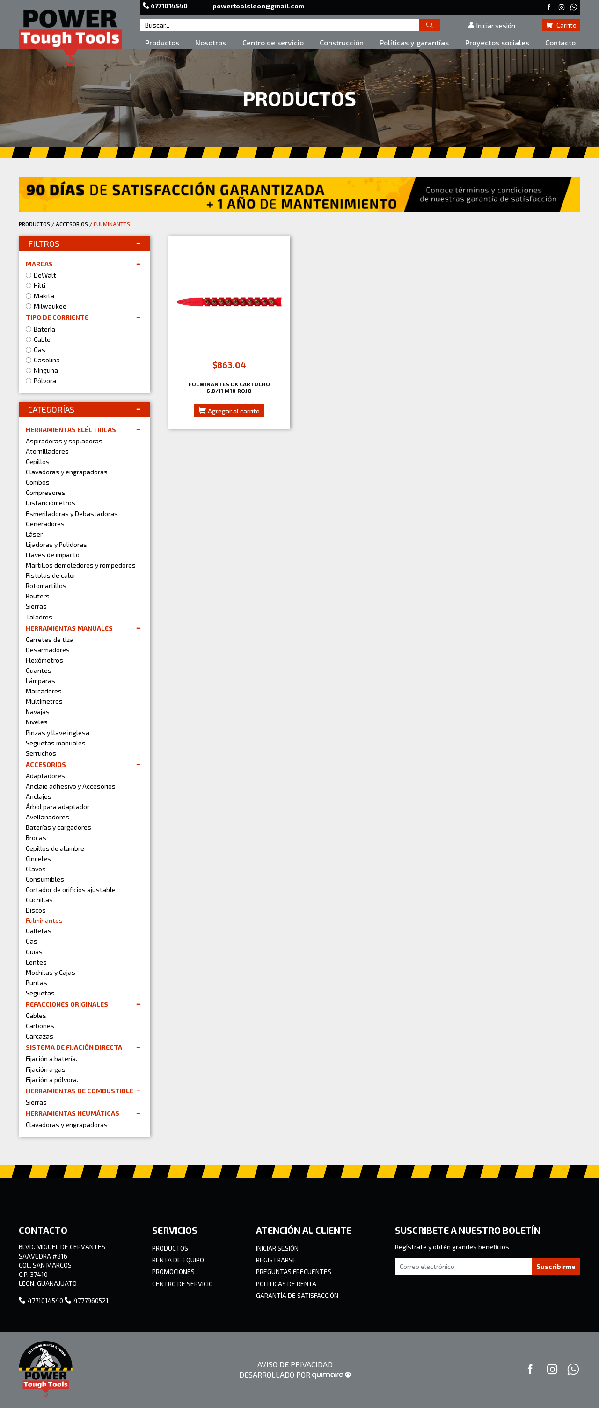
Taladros (39, 617)
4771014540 (166, 6)
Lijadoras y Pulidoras (56, 544)
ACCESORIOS (72, 224)
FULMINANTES (112, 224)
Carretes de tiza (49, 639)
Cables (36, 1015)
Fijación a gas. (46, 1069)
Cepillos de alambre (55, 848)
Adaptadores (45, 776)
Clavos (36, 869)
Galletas (38, 931)
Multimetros (44, 701)
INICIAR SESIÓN (277, 1248)
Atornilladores (47, 451)
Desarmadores (48, 650)
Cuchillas (39, 900)
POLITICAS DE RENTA (286, 1284)
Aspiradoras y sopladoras (64, 441)
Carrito (561, 25)
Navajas (38, 711)
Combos (38, 482)
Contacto (560, 42)
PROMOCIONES (173, 1271)
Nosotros (210, 42)
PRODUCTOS (34, 224)
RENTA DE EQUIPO (178, 1260)
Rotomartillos (46, 586)
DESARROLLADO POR (295, 1374)
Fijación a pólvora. (52, 1080)
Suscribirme (556, 1266)
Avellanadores (47, 817)
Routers (38, 596)
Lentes (36, 962)
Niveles (37, 722)
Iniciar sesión (491, 25)
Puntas (36, 983)
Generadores (45, 524)
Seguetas (40, 993)
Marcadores (44, 691)
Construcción (342, 42)
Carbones (40, 1026)
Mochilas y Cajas (50, 972)
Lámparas (40, 681)
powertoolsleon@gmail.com (258, 6)
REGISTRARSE (276, 1260)
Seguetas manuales (56, 743)
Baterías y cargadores (58, 827)
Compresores (46, 492)
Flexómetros (44, 660)
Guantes (38, 670)
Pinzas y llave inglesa (57, 733)
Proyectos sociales (497, 42)
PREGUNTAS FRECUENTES (293, 1271)
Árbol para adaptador (57, 807)
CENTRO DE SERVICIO (182, 1284)
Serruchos (41, 753)
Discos (36, 910)
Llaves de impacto (53, 555)
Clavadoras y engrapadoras (67, 472)
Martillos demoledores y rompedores (81, 565)
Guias (34, 952)
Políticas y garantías (414, 42)
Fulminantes (44, 920)
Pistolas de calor (51, 575)
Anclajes (38, 796)
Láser (34, 534)
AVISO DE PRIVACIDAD (295, 1364)
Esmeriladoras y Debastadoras (72, 513)
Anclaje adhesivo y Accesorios (71, 786)
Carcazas (39, 1036)
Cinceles (38, 858)
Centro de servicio (273, 42)
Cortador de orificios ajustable (71, 889)
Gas (31, 941)
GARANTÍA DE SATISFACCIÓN (297, 1295)
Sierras (36, 606)
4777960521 (87, 1301)
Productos (162, 42)
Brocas (36, 837)
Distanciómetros (50, 503)
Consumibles (45, 879)
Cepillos (38, 461)
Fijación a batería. (51, 1058)
